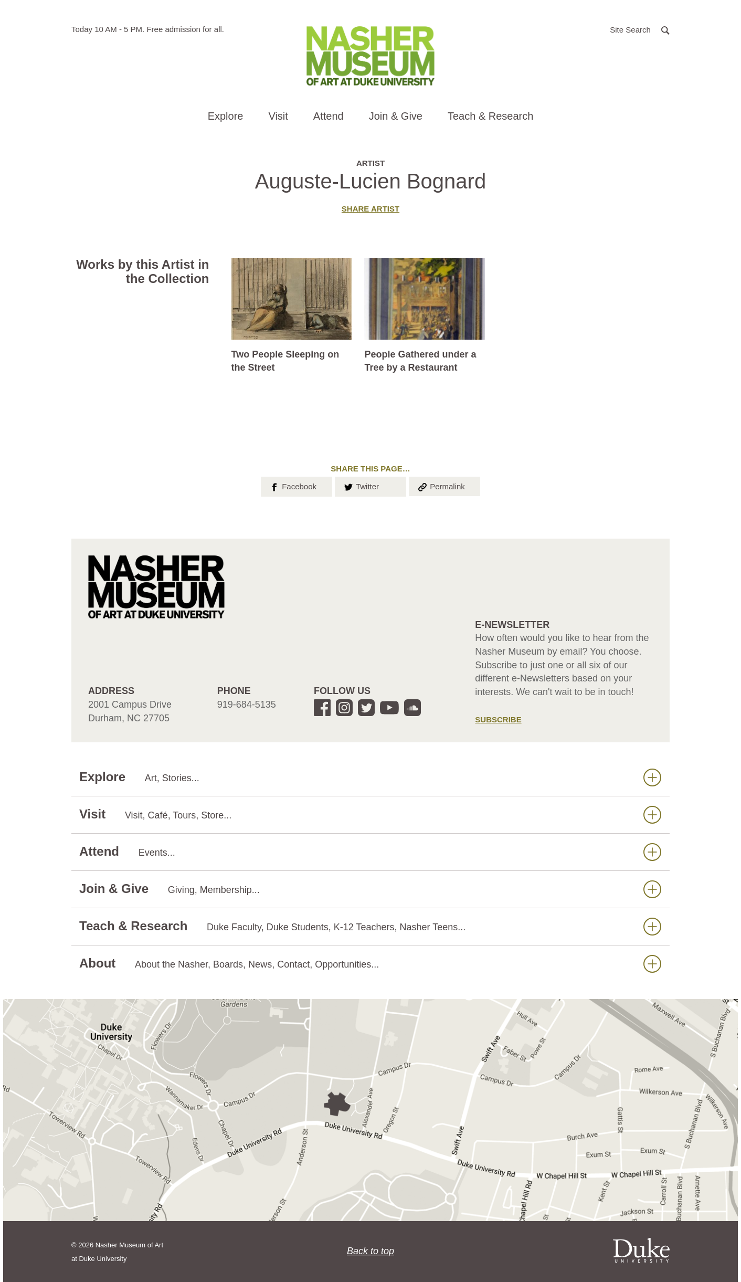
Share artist (370, 208)
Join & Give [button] (395, 116)
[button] (640, 29)
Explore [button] (226, 116)
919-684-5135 (246, 704)
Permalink (441, 485)
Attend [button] (328, 116)
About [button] (370, 963)
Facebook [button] (292, 485)
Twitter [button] (361, 485)
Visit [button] (278, 116)
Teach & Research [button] (490, 116)
